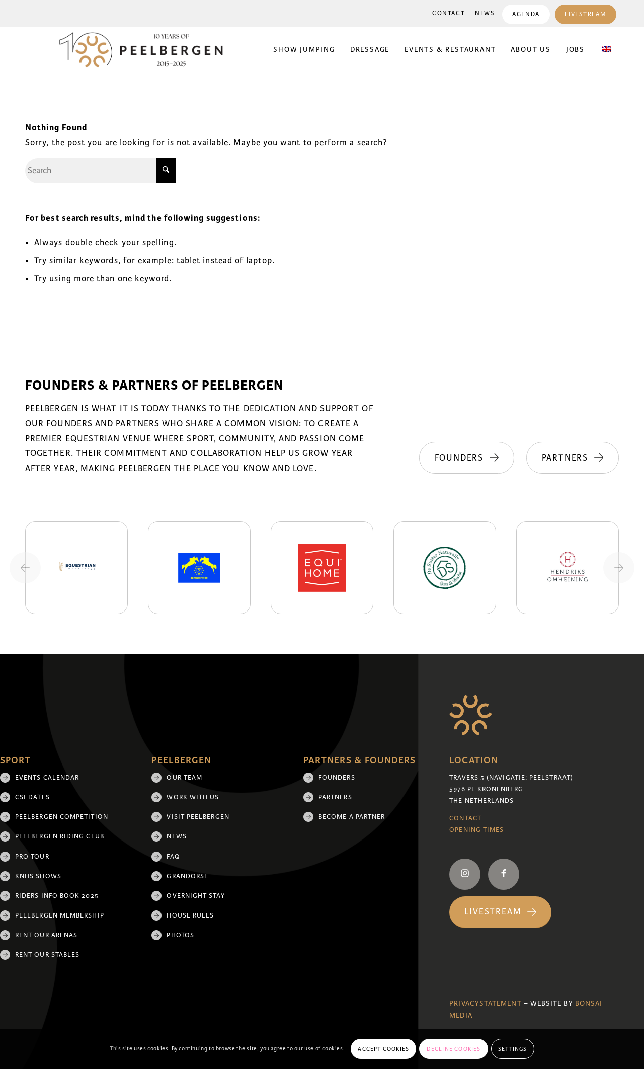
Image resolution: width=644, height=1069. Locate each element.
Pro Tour (32, 857)
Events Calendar (47, 778)
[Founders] (465, 458)
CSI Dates (32, 797)
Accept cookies (383, 1048)
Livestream (585, 14)
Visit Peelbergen (198, 817)
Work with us (193, 797)
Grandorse (187, 876)
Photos (180, 935)
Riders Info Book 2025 (57, 896)
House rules (190, 915)
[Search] (100, 170)
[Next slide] (618, 567)
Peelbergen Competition (61, 817)
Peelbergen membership (59, 915)
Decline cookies (454, 1048)
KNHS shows (38, 876)
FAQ (173, 857)
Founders (336, 778)
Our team (184, 778)
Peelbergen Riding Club (59, 836)
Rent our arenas (46, 935)
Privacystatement (485, 1003)
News (485, 13)
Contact (448, 13)
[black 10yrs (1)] (147, 49)
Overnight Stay (195, 896)
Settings (512, 1048)
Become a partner (351, 817)
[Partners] (572, 458)
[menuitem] (448, 13)
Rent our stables (47, 955)
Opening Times (476, 830)
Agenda (525, 14)
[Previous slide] (25, 567)
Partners (335, 797)
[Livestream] (500, 912)
